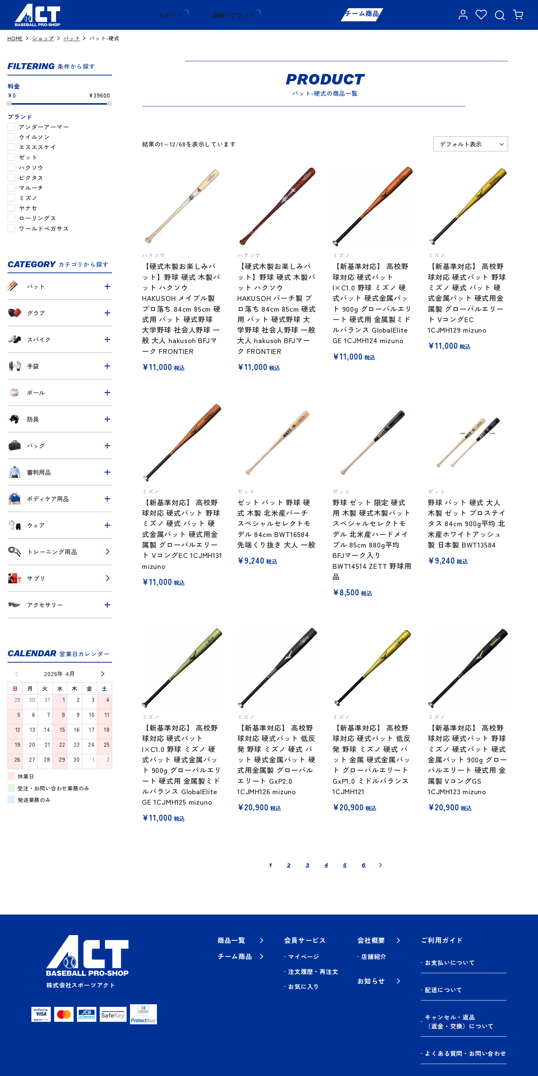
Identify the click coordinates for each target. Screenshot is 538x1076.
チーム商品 (355, 15)
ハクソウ (31, 167)
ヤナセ (28, 207)
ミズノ (28, 197)
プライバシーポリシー (312, 1042)
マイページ (303, 956)
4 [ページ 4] (326, 865)
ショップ (43, 38)
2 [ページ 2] (289, 865)
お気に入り (303, 986)
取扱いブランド (224, 15)
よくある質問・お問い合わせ (465, 1010)
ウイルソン (34, 136)
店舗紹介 (373, 956)
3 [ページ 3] (307, 865)
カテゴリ (168, 15)
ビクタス (31, 177)
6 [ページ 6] (364, 865)
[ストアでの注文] (470, 143)
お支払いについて (450, 956)
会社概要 (371, 940)
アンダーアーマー (44, 126)
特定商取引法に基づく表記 (394, 1042)
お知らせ (371, 981)
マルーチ (31, 187)
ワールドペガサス (44, 228)
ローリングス (37, 217)
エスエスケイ (37, 146)
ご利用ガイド (288, 15)
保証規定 (494, 1042)
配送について (444, 971)
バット (72, 38)
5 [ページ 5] (345, 865)
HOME (15, 38)
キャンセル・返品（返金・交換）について (459, 991)
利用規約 (456, 1042)
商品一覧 (231, 940)
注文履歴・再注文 (313, 971)
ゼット (28, 156)
